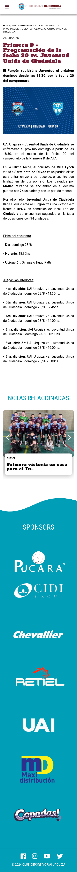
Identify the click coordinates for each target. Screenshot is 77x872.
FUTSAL (38, 25)
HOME (6, 25)
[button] (69, 437)
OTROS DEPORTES (22, 25)
